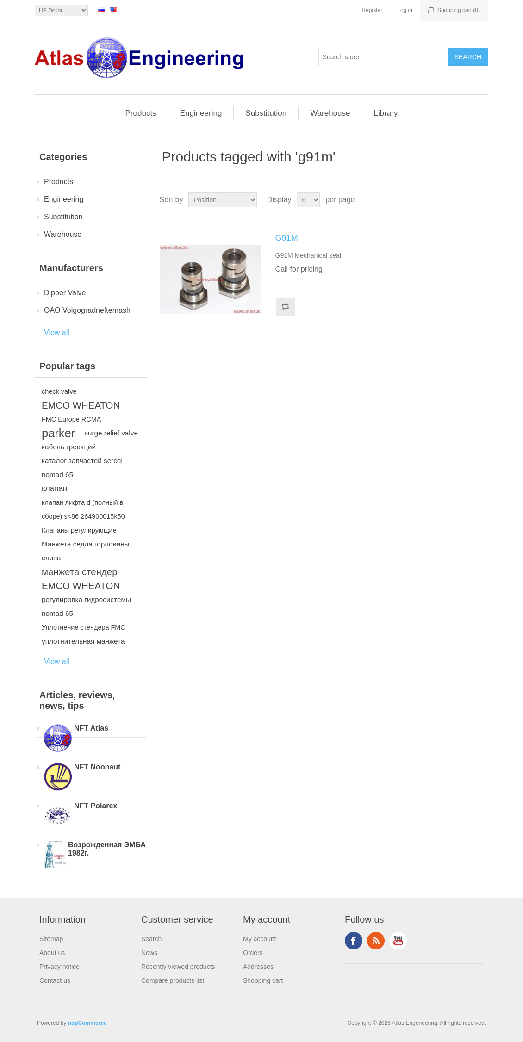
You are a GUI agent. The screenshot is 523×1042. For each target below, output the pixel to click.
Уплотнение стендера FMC (83, 627)
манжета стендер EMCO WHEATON (81, 579)
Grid (463, 199)
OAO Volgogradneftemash (87, 310)
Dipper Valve (65, 293)
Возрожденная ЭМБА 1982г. (107, 849)
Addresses (258, 966)
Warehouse (330, 113)
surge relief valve (111, 433)
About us (52, 952)
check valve (59, 391)
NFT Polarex (95, 806)
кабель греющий (69, 447)
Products (140, 113)
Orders (253, 952)
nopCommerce (87, 1023)
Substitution (265, 113)
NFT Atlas (91, 728)
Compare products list (172, 980)
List (480, 199)
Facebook (353, 940)
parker (58, 433)
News (149, 952)
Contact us (54, 980)
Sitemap (51, 939)
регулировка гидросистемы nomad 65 (86, 606)
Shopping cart (263, 980)
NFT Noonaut (97, 767)
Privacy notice (59, 966)
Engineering (201, 113)
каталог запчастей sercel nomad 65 (82, 467)
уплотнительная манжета (83, 641)
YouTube (398, 940)
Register (372, 10)
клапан (54, 488)
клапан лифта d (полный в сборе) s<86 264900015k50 (83, 509)
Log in (404, 10)
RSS (376, 940)
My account (259, 939)
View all (56, 332)
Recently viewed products (178, 966)
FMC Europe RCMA (71, 419)
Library (386, 113)
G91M (286, 237)
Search (151, 939)
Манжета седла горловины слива (86, 551)
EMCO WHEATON (81, 405)
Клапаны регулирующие (79, 530)
